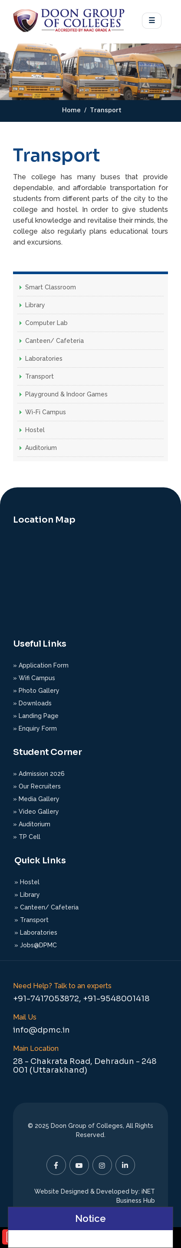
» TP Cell (26, 836)
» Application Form (41, 665)
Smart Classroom (50, 287)
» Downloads (32, 703)
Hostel (35, 429)
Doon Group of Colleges (87, 1125)
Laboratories (44, 358)
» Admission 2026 (39, 773)
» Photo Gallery (36, 690)
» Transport (31, 919)
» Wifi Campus (34, 677)
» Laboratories (35, 932)
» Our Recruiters (37, 786)
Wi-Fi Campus (45, 412)
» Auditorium (31, 824)
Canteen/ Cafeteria (54, 340)
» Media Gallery (36, 798)
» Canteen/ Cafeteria (46, 907)
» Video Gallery (36, 811)
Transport (39, 376)
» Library (27, 894)
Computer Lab (46, 322)
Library (35, 305)
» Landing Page (36, 715)
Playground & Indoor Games (66, 394)
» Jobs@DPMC (35, 945)
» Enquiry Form (35, 728)
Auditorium (41, 447)
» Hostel (26, 882)
